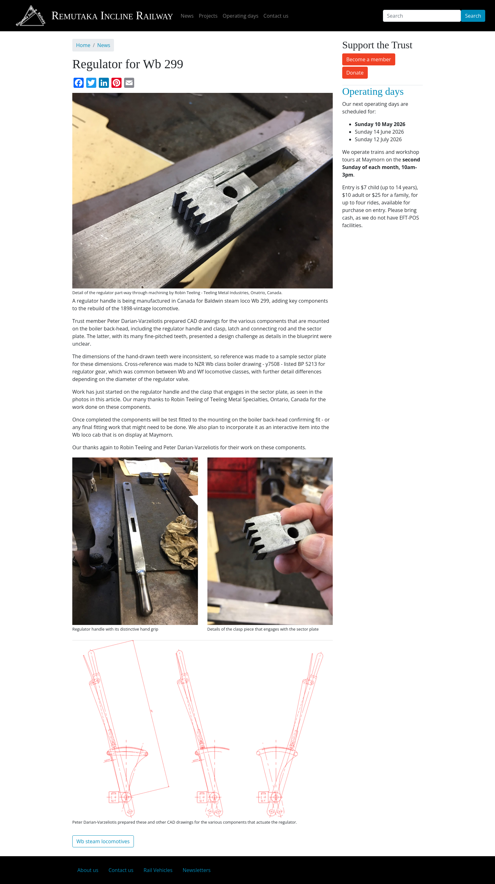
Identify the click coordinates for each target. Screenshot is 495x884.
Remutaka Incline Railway (94, 15)
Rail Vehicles (158, 870)
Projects (208, 15)
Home (83, 45)
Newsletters (196, 870)
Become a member (368, 59)
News (187, 15)
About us (87, 870)
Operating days (240, 15)
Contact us (276, 15)
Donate (355, 72)
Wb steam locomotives (103, 841)
